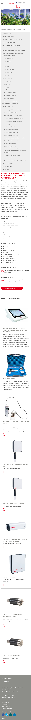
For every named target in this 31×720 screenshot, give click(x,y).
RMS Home (4, 27)
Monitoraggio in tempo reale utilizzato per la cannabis (16, 271)
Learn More (4, 349)
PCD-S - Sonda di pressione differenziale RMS (12, 615)
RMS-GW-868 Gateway (10, 577)
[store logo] (20, 2)
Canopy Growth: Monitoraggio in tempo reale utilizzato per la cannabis (16, 281)
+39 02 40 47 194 (8, 695)
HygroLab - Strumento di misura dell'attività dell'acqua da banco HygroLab (15, 330)
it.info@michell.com (8, 697)
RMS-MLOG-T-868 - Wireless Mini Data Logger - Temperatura (15, 540)
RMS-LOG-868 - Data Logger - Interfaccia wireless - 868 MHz (13, 502)
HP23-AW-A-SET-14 (9, 378)
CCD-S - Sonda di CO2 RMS (11, 655)
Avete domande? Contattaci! (12, 288)
